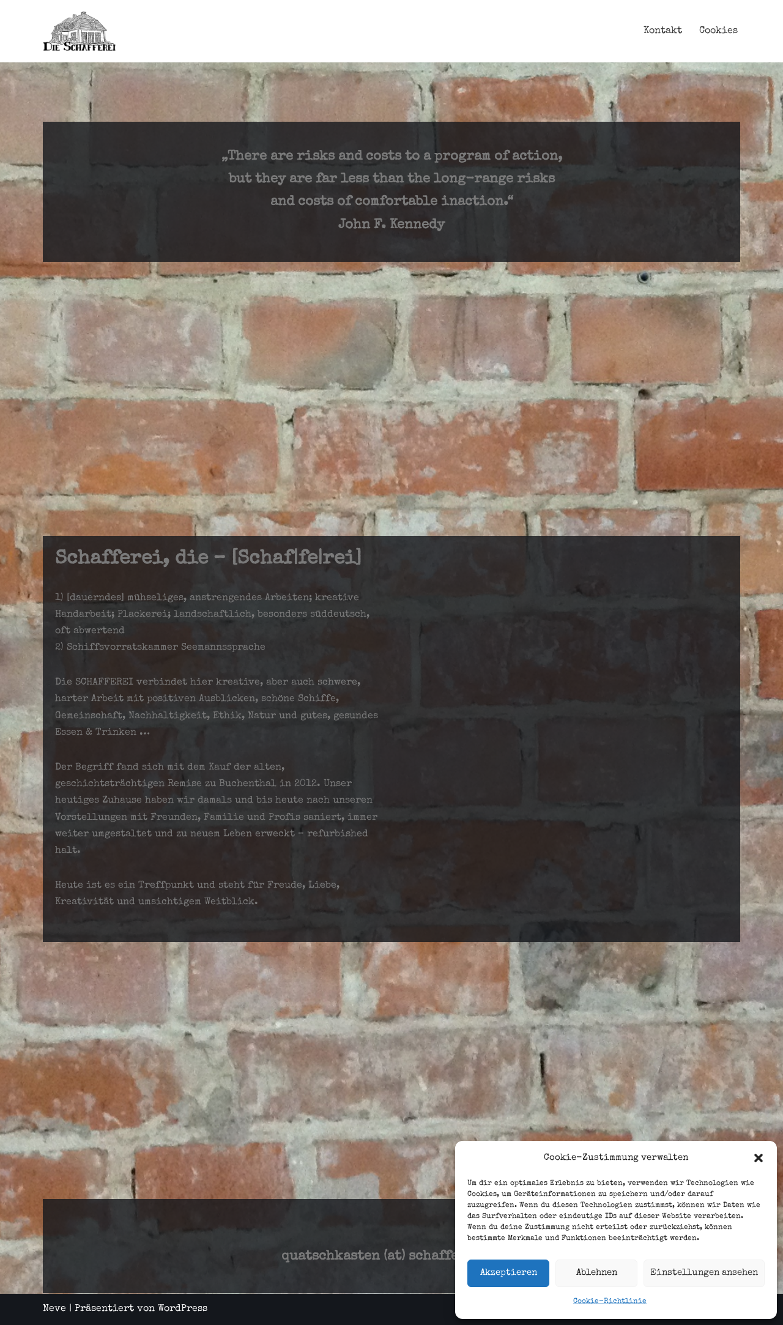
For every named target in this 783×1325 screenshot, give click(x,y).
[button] (758, 1158)
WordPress (182, 1309)
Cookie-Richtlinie (610, 1301)
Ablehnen (596, 1272)
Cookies (718, 31)
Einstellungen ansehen (704, 1272)
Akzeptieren (508, 1272)
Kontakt (663, 31)
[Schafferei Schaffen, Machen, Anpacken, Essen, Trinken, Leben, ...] (79, 31)
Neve (54, 1309)
